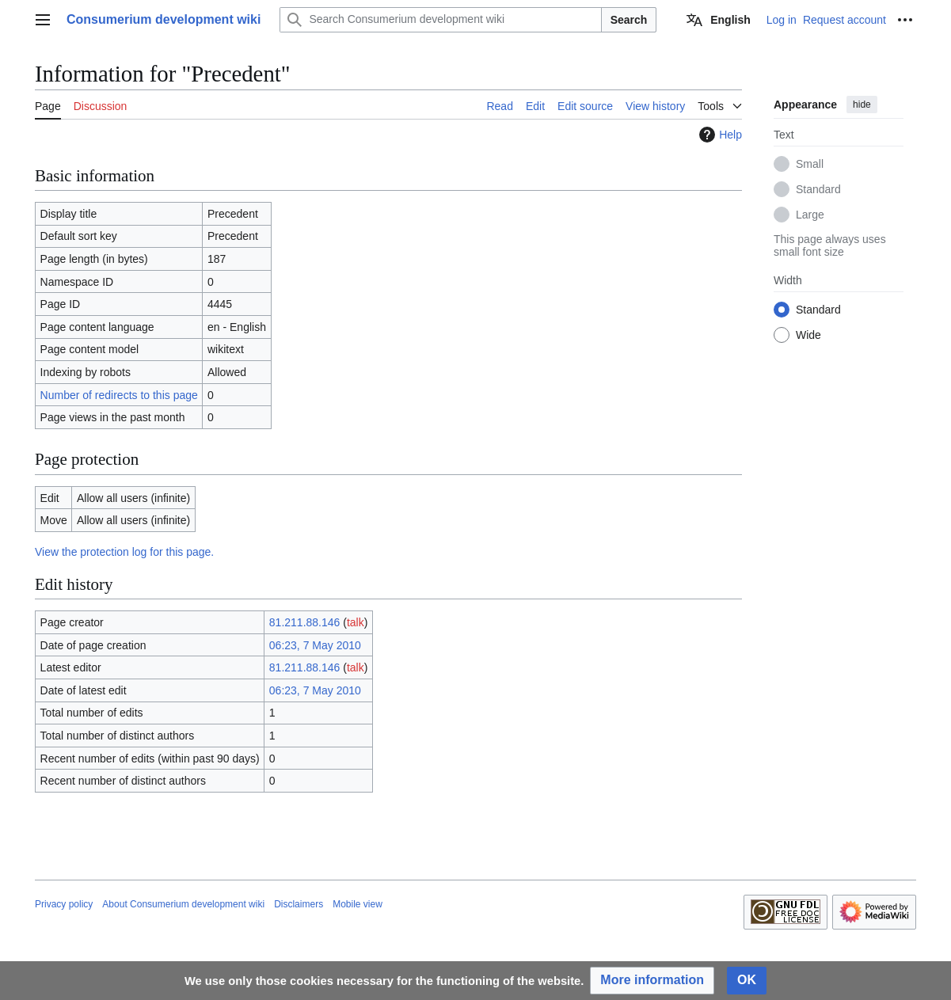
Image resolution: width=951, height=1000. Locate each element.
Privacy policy (64, 904)
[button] (652, 980)
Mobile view (357, 904)
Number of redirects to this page (119, 395)
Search (629, 19)
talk (355, 622)
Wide (808, 335)
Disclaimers (298, 904)
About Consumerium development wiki (183, 904)
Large (810, 214)
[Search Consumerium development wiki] (440, 19)
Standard (818, 189)
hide (862, 104)
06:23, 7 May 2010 (315, 645)
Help (718, 135)
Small (810, 164)
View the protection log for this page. (124, 552)
